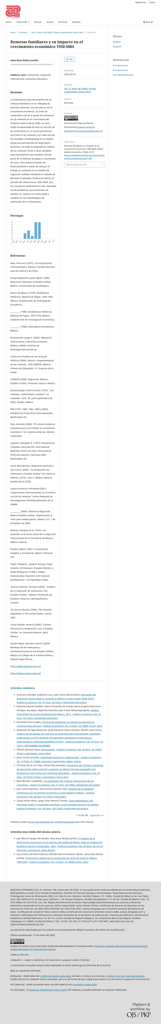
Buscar (38, 21)
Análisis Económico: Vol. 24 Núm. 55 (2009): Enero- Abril (72, 725)
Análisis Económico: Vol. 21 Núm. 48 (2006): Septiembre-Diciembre (65, 784)
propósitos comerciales (85, 984)
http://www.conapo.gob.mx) (26, 673)
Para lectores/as (120, 65)
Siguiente (95, 815)
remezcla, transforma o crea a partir (48, 989)
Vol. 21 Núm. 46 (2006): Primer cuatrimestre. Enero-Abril (57, 32)
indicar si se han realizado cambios (125, 975)
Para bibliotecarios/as (123, 74)
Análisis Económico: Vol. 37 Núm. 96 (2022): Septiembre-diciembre (52, 702)
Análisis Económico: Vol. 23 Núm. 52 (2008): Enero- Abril (58, 861)
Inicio (8, 21)
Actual (50, 21)
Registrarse (140, 2)
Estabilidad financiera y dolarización (60, 757)
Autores (76, 21)
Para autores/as (120, 70)
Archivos (62, 21)
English (117, 41)
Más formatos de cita (76, 164)
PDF (71, 59)
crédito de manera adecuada (55, 975)
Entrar (152, 2)
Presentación (48, 749)
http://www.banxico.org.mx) (26, 666)
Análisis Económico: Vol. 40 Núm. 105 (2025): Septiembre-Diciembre (52, 808)
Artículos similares (22, 688)
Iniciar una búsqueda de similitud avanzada (51, 821)
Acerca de (22, 21)
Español (117, 46)
